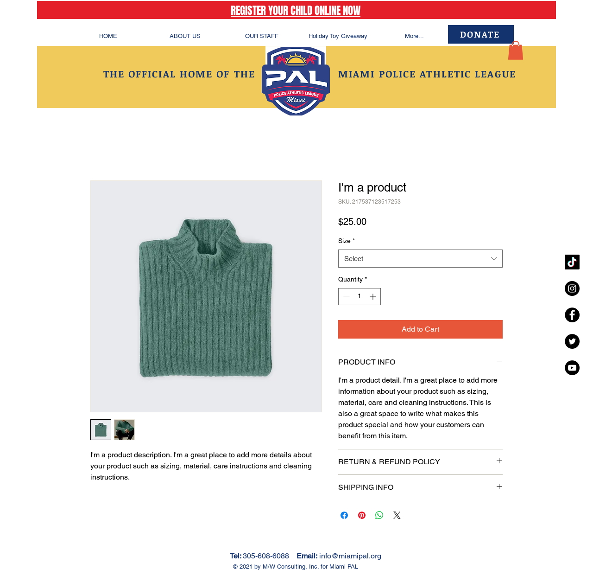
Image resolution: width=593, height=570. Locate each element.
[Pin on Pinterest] (361, 515)
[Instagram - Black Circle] (572, 288)
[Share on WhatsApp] (379, 515)
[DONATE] (481, 34)
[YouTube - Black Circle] (572, 367)
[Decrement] (345, 296)
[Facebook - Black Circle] (572, 314)
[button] (516, 50)
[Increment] (373, 296)
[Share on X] (397, 515)
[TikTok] (572, 262)
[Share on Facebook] (344, 515)
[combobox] (420, 259)
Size (346, 240)
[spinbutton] (359, 296)
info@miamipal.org (350, 555)
